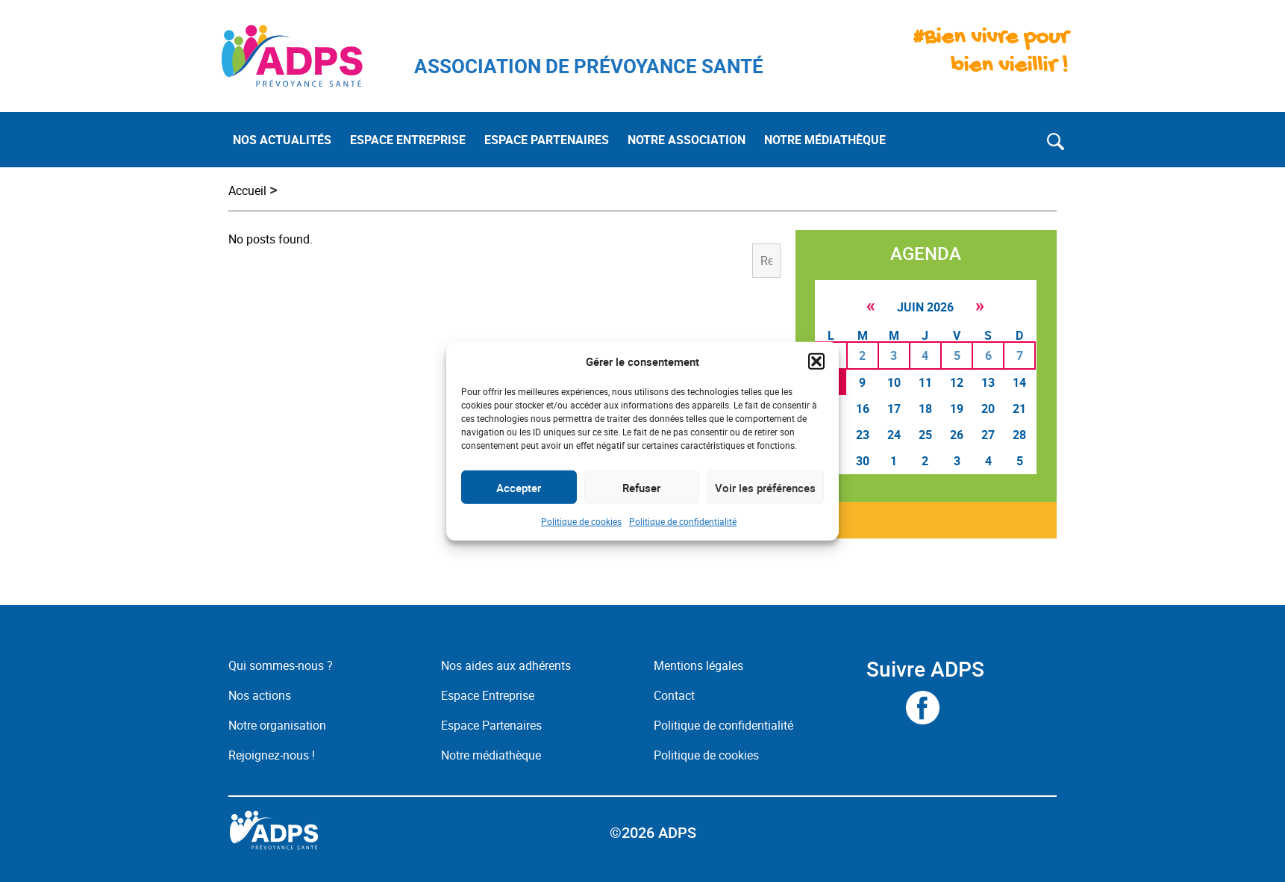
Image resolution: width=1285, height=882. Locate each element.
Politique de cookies (581, 521)
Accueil (247, 190)
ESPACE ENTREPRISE (408, 139)
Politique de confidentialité (683, 521)
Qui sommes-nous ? (280, 665)
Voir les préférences (765, 486)
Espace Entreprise (487, 695)
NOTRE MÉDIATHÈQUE (825, 139)
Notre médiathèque (492, 755)
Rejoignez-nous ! (271, 755)
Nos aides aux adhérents (506, 665)
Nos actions (259, 695)
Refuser (641, 486)
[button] (816, 361)
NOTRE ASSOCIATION (686, 139)
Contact (674, 695)
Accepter (518, 486)
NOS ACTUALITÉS (282, 139)
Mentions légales (698, 665)
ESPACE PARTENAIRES (546, 139)
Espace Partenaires (491, 725)
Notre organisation (277, 725)
